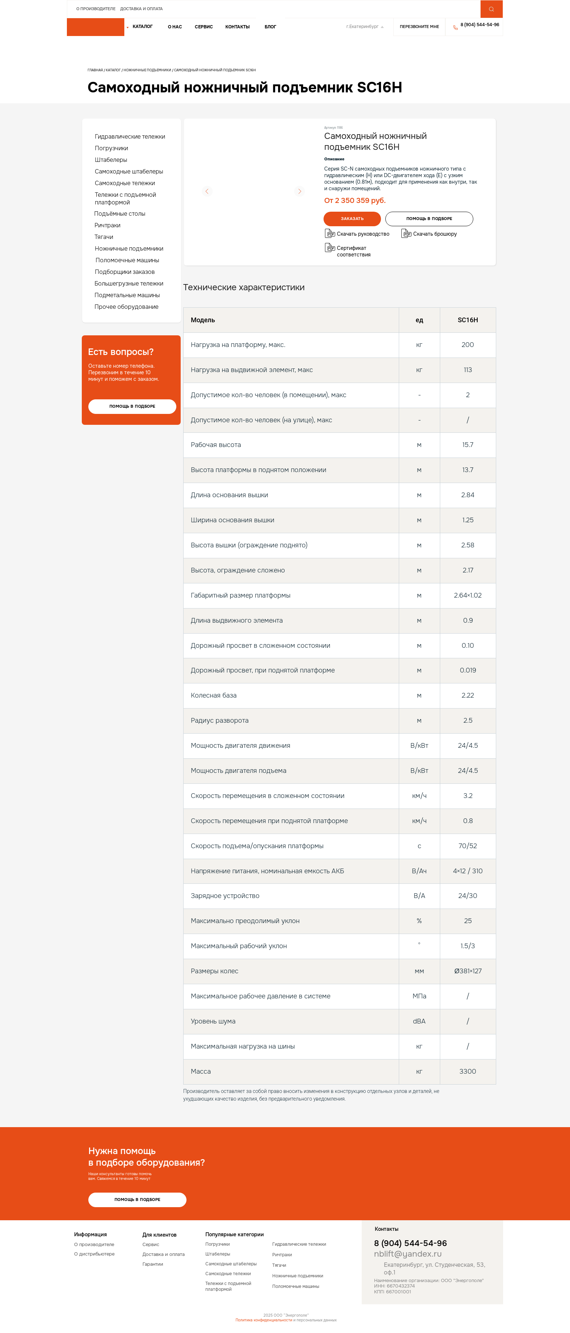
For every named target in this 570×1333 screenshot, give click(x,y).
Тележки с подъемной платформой (125, 198)
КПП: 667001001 (392, 1292)
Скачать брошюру (435, 234)
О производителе (96, 8)
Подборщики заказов (125, 272)
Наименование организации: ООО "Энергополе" (429, 1280)
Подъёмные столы (119, 213)
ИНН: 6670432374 (394, 1286)
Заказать (352, 218)
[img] (95, 27)
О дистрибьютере (94, 1254)
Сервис (204, 27)
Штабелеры (111, 160)
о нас (175, 27)
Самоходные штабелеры (129, 171)
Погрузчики (111, 148)
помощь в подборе (429, 218)
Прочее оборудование (126, 307)
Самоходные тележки (125, 183)
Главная (95, 70)
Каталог (113, 70)
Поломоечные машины (127, 260)
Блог (270, 27)
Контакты (237, 27)
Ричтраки (107, 225)
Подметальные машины (127, 295)
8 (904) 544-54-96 (410, 1243)
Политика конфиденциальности (264, 1320)
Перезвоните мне (419, 26)
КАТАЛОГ (143, 26)
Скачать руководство (363, 234)
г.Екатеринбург (362, 26)
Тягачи (104, 237)
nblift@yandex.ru (408, 1254)
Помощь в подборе (132, 406)
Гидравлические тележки (130, 136)
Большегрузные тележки (129, 283)
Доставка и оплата (141, 8)
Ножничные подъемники (147, 70)
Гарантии (152, 1264)
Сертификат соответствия (353, 251)
